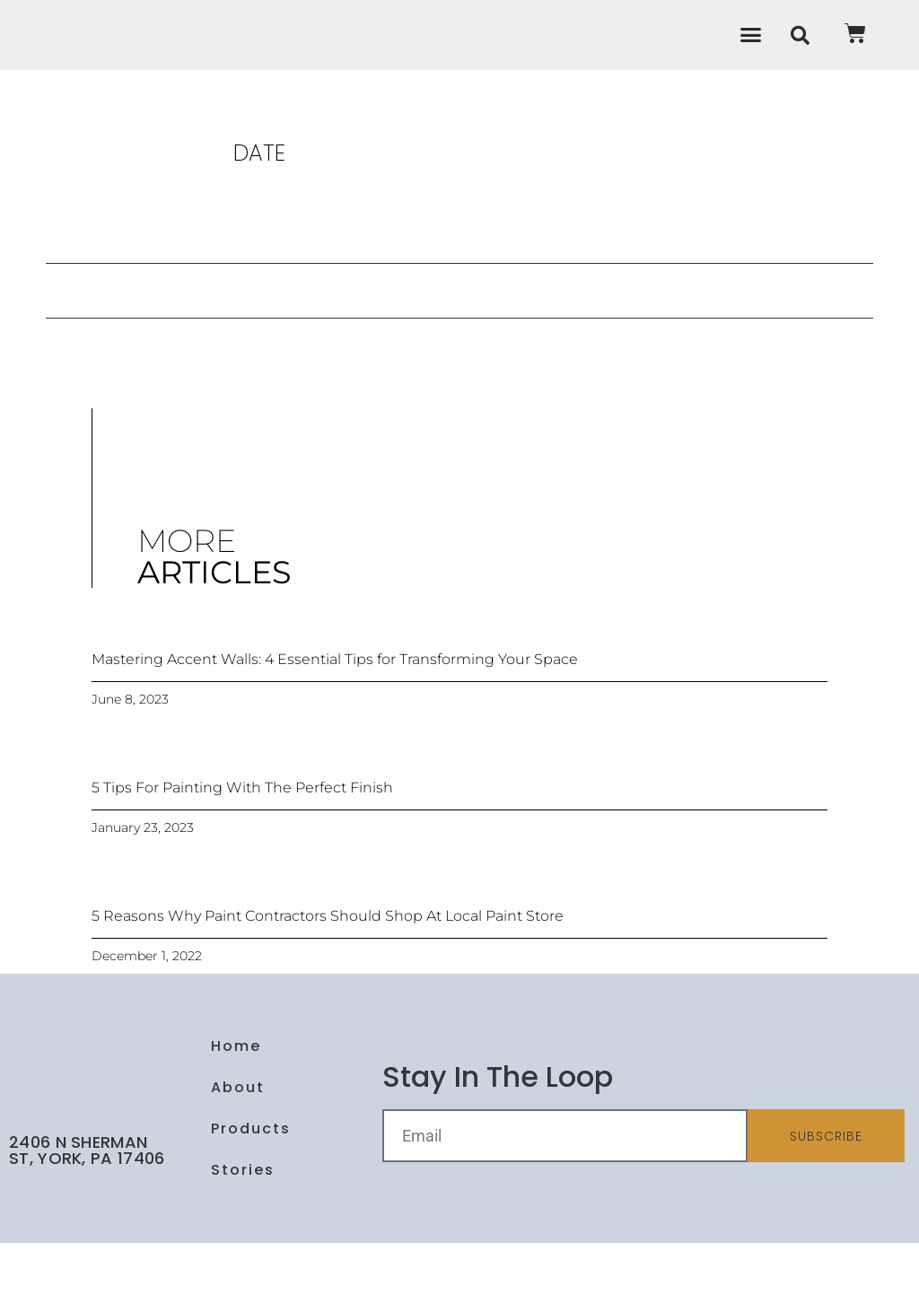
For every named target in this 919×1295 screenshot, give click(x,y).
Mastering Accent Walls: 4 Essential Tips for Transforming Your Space (335, 711)
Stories (243, 1222)
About (238, 1139)
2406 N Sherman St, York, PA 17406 (86, 1202)
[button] (751, 61)
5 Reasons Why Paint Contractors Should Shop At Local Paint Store (328, 967)
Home (236, 1098)
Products (251, 1180)
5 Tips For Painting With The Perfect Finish (242, 839)
